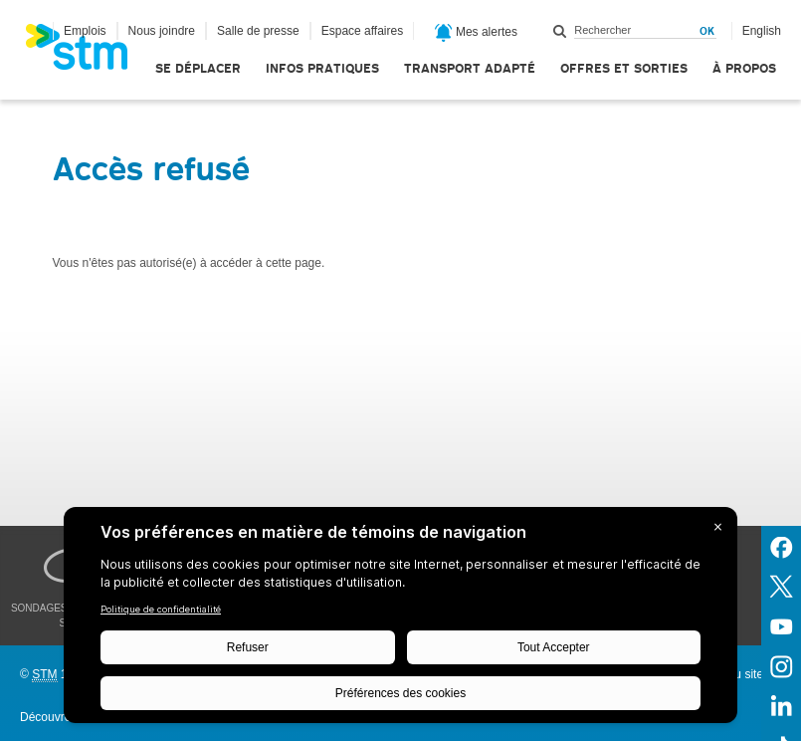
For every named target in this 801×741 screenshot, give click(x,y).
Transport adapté (469, 68)
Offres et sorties (624, 68)
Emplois (85, 31)
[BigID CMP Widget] (400, 620)
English (761, 31)
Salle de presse (258, 31)
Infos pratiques (322, 68)
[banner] (86, 53)
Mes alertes (476, 33)
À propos (744, 68)
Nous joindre (161, 31)
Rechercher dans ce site (560, 31)
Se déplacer (198, 68)
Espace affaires (362, 31)
